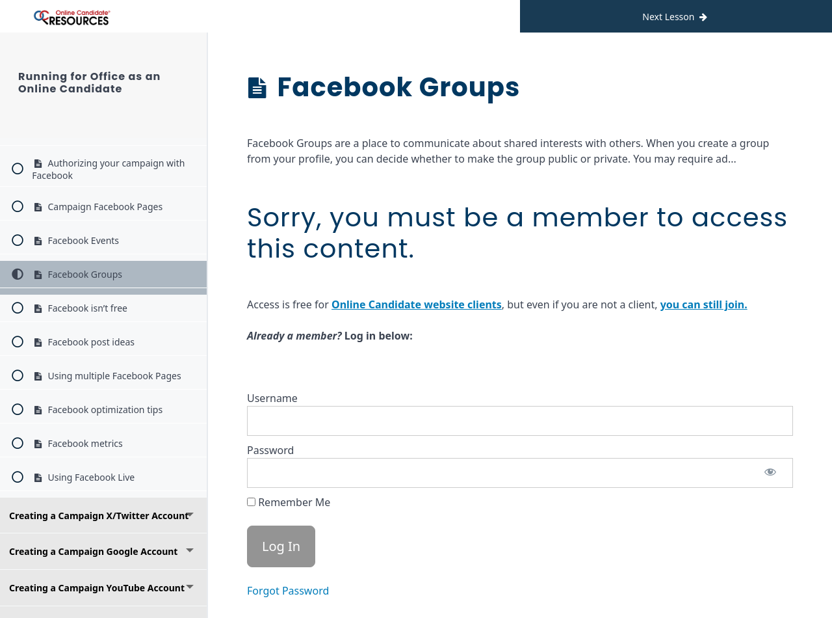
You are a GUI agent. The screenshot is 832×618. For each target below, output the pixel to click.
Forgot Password (288, 591)
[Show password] (770, 473)
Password (270, 450)
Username (272, 398)
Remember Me (288, 502)
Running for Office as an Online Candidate (89, 82)
